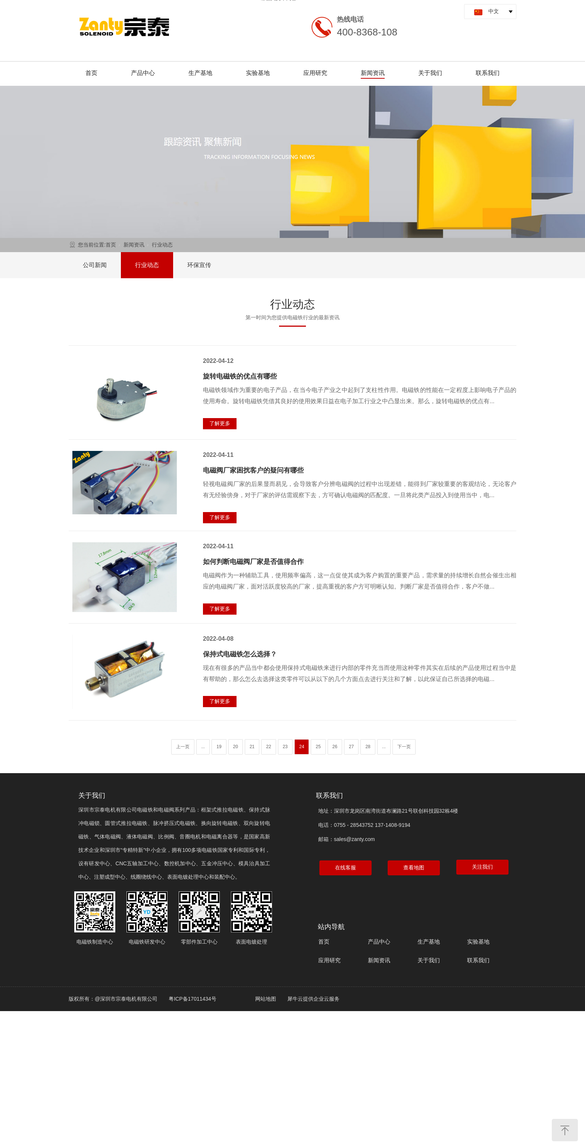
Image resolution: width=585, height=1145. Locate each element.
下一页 (404, 746)
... (203, 746)
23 (285, 746)
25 (318, 746)
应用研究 (315, 73)
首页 (91, 73)
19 (218, 746)
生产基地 (200, 73)
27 (351, 746)
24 (301, 746)
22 (268, 746)
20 (235, 746)
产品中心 (143, 73)
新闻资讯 (373, 73)
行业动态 (162, 245)
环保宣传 (199, 265)
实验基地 (258, 73)
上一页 (183, 746)
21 (252, 746)
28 (367, 746)
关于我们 (430, 73)
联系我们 (488, 73)
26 (334, 746)
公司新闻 (95, 265)
